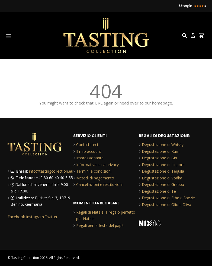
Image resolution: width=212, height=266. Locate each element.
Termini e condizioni (93, 171)
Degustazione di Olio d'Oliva (166, 204)
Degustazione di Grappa (163, 184)
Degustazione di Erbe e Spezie (168, 197)
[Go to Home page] (106, 35)
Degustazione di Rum (160, 151)
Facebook (16, 216)
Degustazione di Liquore (163, 164)
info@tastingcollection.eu (51, 171)
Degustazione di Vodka (162, 177)
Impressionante (90, 157)
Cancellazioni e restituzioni (99, 184)
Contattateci (87, 144)
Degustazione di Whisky (163, 144)
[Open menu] (8, 36)
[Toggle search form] (184, 35)
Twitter (51, 216)
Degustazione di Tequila (163, 171)
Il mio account (88, 151)
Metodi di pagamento (95, 177)
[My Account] (193, 35)
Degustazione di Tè (159, 191)
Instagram (35, 216)
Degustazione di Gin (159, 157)
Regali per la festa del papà (100, 225)
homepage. (162, 103)
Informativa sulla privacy (97, 164)
